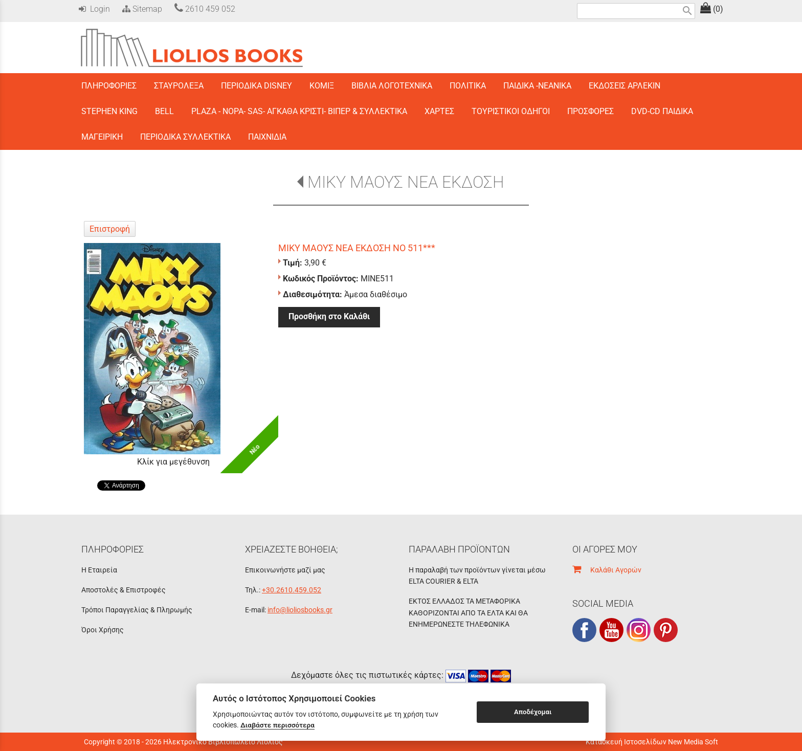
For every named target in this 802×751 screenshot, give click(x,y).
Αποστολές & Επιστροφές (123, 590)
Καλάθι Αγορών (606, 570)
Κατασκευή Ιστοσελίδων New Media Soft (652, 742)
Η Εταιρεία (99, 570)
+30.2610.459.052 (291, 590)
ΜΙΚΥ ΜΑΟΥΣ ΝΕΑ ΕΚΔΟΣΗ (405, 182)
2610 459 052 (204, 9)
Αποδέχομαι (532, 712)
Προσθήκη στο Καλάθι (329, 316)
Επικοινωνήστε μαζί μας (285, 570)
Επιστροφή (110, 229)
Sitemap (141, 9)
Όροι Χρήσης (102, 630)
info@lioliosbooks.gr (300, 610)
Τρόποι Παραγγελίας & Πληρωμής (136, 610)
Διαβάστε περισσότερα (277, 725)
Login (94, 9)
